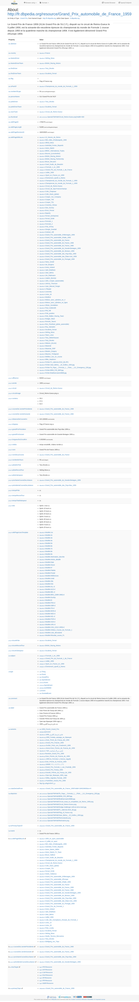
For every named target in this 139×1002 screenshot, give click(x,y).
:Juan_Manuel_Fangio (49, 286)
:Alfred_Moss (46, 143)
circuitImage (14, 393)
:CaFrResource (46, 972)
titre (11, 506)
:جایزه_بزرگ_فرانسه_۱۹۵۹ (51, 751)
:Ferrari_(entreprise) (48, 216)
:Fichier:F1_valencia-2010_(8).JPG (54, 362)
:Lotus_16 (45, 294)
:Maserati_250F (47, 348)
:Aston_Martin (46, 148)
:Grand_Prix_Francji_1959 (51, 770)
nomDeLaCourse (16, 455)
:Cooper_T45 (46, 199)
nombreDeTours (15, 460)
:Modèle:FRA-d (47, 603)
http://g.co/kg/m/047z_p (47, 783)
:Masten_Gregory (48, 351)
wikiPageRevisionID (16, 132)
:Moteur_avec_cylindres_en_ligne (53, 302)
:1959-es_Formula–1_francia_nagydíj (55, 759)
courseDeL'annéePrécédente (20, 409)
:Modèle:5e (45, 543)
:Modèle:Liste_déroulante (50, 633)
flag (10, 78)
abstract (12, 44)
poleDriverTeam (15, 107)
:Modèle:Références (49, 576)
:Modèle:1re (46, 532)
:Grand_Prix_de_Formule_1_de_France (55, 170)
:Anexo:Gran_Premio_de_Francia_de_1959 (57, 748)
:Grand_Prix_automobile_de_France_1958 (56, 243)
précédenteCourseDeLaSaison (20, 485)
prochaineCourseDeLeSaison (20, 480)
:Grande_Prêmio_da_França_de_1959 (55, 772)
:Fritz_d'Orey (46, 227)
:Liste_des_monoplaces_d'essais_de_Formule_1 (58, 920)
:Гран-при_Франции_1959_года (53, 775)
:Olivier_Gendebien (48, 305)
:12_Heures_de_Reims (49, 137)
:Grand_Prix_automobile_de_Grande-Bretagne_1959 (60, 248)
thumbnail (12, 117)
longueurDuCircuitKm (17, 439)
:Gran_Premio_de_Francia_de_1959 (54, 756)
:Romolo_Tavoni (47, 321)
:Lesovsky (45, 292)
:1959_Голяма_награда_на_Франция (55, 737)
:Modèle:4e (45, 540)
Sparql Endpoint (125, 3)
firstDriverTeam (14, 73)
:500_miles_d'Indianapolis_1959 (53, 140)
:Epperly (44, 213)
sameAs (12, 729)
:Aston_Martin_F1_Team (50, 852)
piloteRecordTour (16, 470)
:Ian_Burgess (46, 264)
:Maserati (45, 346)
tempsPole (14, 490)
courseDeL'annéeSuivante (19, 414)
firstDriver (12, 68)
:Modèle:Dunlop (47, 597)
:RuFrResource (46, 975)
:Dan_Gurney (46, 208)
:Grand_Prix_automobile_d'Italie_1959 (55, 237)
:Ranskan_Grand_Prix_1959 (51, 753)
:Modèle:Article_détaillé (50, 559)
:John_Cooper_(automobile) (51, 281)
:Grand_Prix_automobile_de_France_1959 (56, 826)
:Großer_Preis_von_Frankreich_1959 (55, 745)
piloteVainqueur (15, 475)
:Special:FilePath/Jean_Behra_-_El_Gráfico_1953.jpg (61, 815)
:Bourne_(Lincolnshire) (49, 153)
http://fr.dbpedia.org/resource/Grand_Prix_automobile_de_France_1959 (70, 14)
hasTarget (14, 967)
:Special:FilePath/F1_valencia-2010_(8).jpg (57, 810)
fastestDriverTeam (15, 63)
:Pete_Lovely (46, 928)
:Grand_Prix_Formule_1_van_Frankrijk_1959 (57, 767)
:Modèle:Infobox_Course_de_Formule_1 (55, 630)
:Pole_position (46, 313)
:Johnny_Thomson (48, 283)
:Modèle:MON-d (47, 611)
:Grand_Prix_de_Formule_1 (51, 906)
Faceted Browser (108, 3)
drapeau (13, 424)
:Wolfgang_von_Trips (49, 941)
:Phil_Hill (45, 310)
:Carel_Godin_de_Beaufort (51, 164)
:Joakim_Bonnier (47, 278)
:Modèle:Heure (47, 565)
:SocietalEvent (45, 693)
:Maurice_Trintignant (49, 354)
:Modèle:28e (46, 581)
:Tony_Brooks (46, 68)
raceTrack (13, 112)
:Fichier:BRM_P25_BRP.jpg (51, 370)
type (10, 672)
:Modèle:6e (45, 546)
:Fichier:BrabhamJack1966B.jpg (52, 373)
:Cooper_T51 (46, 202)
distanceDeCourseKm (17, 419)
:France (44, 53)
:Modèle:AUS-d (47, 589)
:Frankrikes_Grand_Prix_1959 (52, 781)
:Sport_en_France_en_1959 (51, 175)
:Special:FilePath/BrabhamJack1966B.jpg (57, 799)
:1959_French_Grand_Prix (49, 729)
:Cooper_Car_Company (50, 197)
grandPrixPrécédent (17, 429)
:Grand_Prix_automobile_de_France (54, 240)
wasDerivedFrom (15, 788)
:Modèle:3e (45, 538)
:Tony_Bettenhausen (49, 338)
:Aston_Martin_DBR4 (49, 849)
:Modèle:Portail (47, 573)
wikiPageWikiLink (15, 137)
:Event (42, 674)
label (11, 708)
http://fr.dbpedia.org (49, 18)
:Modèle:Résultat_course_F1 (51, 635)
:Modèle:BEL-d (47, 592)
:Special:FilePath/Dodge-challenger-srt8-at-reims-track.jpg (62, 807)
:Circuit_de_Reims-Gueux (50, 112)
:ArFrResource (45, 970)
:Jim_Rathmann (47, 275)
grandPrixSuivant (16, 434)
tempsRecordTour (16, 495)
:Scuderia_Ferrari (48, 73)
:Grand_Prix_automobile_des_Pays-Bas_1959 (57, 254)
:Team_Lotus (46, 335)
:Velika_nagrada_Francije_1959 (52, 778)
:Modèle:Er (45, 600)
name (11, 831)
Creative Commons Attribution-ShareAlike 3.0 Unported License (88, 999)
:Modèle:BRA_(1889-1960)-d (51, 595)
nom (11, 450)
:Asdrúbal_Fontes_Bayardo (51, 145)
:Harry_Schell (46, 262)
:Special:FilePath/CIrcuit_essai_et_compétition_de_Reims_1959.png (66, 802)
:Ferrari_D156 (46, 871)
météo (12, 444)
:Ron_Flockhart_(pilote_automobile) (54, 324)
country (12, 53)
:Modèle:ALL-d (47, 586)
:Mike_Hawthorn (47, 359)
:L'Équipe (45, 289)
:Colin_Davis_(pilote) (49, 194)
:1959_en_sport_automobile (51, 838)
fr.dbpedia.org (74, 18)
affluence (13, 378)
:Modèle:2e (45, 535)
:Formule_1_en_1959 (49, 167)
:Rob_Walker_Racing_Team (51, 316)
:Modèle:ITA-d (46, 608)
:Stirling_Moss (46, 58)
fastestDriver (13, 58)
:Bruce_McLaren (47, 162)
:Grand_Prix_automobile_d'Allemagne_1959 (57, 235)
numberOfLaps (14, 91)
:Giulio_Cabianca (47, 874)
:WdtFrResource (46, 983)
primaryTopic (15, 988)
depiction (12, 793)
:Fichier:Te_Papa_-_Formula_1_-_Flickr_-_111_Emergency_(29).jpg (65, 367)
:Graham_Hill (46, 232)
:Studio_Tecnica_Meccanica (51, 936)
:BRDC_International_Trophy (51, 151)
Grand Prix (24, 18)
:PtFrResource (45, 967)
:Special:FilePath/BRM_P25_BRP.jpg (55, 796)
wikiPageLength (15, 127)
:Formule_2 (46, 224)
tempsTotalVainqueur (17, 500)
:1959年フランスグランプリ (51, 764)
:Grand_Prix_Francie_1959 (51, 743)
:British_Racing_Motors (50, 63)
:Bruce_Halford (47, 855)
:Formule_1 (46, 221)
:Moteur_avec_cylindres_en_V (52, 300)
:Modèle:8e (45, 551)
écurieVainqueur (15, 650)
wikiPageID (13, 122)
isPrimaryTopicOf (15, 826)
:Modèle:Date (46, 562)
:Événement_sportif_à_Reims (52, 178)
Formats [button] (44, 3)
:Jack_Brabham (47, 270)
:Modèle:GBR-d (47, 605)
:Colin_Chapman (47, 191)
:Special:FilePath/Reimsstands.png (55, 818)
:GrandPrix (44, 677)
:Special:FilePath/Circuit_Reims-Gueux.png (57, 804)
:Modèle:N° (45, 568)
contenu (13, 398)
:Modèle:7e (45, 549)
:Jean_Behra (46, 273)
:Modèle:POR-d (47, 619)
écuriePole (14, 640)
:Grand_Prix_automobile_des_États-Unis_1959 (58, 256)
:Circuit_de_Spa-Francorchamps (53, 189)
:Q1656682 (45, 688)
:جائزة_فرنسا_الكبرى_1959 (51, 734)
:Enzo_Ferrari (46, 210)
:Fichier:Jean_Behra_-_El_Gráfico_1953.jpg (56, 365)
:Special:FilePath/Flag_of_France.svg (55, 812)
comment (12, 698)
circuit (12, 388)
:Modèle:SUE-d (47, 622)
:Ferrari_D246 (46, 218)
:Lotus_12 (45, 922)
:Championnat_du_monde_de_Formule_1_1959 (58, 86)
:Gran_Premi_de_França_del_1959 (54, 740)
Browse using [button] (30, 3)
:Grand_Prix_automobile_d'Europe (53, 879)
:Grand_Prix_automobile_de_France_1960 (56, 245)
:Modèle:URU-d (47, 624)
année (12, 383)
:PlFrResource (45, 980)
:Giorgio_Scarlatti (48, 229)
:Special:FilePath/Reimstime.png (54, 820)
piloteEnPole (14, 465)
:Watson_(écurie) (47, 343)
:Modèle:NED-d (47, 614)
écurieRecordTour (16, 645)
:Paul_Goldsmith (47, 308)
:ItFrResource (45, 978)
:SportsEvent (44, 680)
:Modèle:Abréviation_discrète (52, 557)
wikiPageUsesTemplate (18, 532)
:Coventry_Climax (48, 205)
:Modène (45, 297)
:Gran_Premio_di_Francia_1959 (52, 762)
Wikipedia (54, 999)
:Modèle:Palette (47, 570)
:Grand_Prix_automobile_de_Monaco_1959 (56, 251)
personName (14, 96)
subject (11, 656)
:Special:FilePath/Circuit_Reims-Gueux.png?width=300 (61, 117)
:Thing (42, 672)
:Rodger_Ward (47, 319)
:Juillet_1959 (46, 172)
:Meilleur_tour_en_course (50, 357)
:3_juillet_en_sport (48, 841)
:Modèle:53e (46, 584)
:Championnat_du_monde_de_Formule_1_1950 (58, 180)
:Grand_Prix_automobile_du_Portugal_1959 (57, 259)
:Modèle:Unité (46, 578)
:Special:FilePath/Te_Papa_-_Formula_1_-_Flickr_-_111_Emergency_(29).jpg (69, 793)
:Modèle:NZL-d (47, 616)
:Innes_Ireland (47, 267)
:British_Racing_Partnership (51, 159)
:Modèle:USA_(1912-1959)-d (51, 627)
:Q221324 (44, 732)
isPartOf (12, 86)
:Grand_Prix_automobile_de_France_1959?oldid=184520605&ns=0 (65, 788)
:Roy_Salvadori (47, 327)
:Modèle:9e (45, 554)
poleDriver (13, 101)
